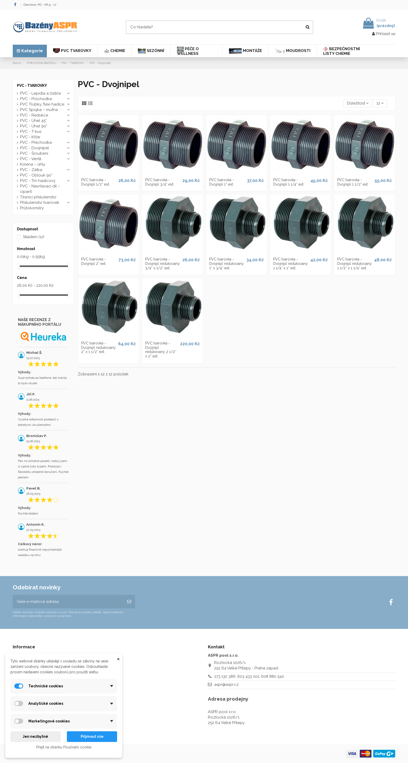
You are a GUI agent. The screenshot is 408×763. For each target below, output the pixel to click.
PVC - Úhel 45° (33, 120)
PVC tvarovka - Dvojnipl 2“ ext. (93, 261)
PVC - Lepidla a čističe (40, 93)
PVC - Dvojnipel (34, 148)
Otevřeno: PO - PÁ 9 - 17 (39, 4)
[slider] (19, 266)
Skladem (33, 237)
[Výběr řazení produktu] (357, 103)
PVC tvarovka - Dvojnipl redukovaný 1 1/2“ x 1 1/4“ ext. (354, 263)
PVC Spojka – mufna (39, 109)
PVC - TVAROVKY (32, 85)
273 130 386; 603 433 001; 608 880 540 (249, 676)
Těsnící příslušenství (38, 197)
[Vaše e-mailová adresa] (68, 602)
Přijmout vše (92, 736)
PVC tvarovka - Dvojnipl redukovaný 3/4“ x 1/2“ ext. (162, 263)
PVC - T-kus (30, 131)
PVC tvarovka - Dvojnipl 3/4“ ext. (159, 182)
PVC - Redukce (34, 115)
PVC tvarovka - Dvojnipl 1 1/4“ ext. (288, 182)
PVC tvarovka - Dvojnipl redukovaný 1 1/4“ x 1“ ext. (290, 263)
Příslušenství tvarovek (39, 202)
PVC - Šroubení (34, 153)
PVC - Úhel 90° (33, 126)
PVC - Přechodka (36, 142)
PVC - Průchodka (36, 98)
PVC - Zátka (31, 169)
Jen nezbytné (35, 736)
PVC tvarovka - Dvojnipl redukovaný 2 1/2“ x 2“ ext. (160, 349)
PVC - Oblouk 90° (36, 175)
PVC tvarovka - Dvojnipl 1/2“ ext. (95, 182)
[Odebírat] (129, 602)
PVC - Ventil (30, 158)
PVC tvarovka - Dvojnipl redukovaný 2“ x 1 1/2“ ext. (98, 347)
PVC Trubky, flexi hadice (42, 104)
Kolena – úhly (32, 164)
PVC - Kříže (30, 137)
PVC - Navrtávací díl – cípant (40, 189)
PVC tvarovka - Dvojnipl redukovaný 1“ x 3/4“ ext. (226, 263)
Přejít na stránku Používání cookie (63, 747)
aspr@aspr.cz (226, 684)
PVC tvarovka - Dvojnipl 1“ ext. (221, 182)
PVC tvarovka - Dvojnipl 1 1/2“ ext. (352, 182)
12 (380, 103)
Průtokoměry (32, 208)
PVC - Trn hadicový (37, 180)
